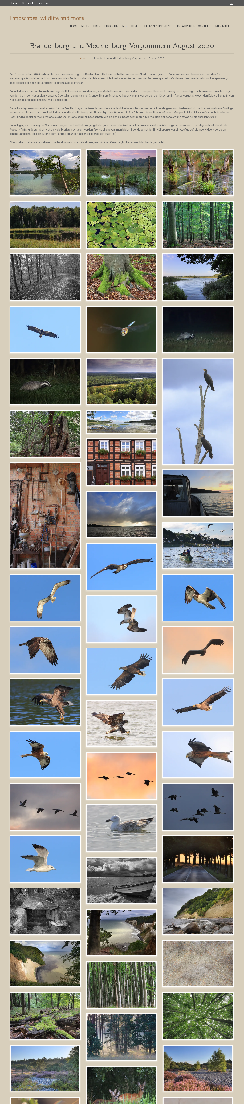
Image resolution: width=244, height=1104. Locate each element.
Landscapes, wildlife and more (47, 18)
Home (83, 58)
